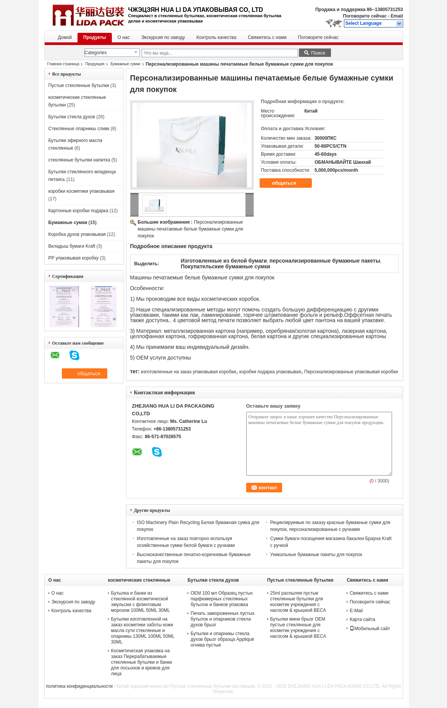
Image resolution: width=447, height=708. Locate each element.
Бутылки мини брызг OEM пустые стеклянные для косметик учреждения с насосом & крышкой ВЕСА (298, 627)
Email (397, 16)
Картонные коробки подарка (78, 210)
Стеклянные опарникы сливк (79, 128)
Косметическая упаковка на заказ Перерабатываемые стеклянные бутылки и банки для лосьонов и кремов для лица (141, 662)
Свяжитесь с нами (267, 37)
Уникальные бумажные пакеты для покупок (316, 554)
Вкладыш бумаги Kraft (71, 246)
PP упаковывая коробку (73, 258)
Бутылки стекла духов (71, 116)
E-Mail (356, 610)
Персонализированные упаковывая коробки (351, 371)
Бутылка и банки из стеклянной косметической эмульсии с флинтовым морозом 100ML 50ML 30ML (140, 601)
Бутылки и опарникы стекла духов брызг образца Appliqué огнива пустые (222, 639)
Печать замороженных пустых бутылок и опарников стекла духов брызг (222, 619)
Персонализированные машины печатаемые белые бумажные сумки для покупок (190, 229)
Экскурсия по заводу (163, 37)
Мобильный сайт (370, 628)
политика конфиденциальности (79, 686)
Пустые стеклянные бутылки (78, 85)
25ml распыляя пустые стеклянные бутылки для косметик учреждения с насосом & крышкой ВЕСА (298, 601)
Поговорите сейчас (365, 16)
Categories (96, 52)
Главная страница (63, 64)
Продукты (94, 37)
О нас (124, 37)
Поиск (318, 53)
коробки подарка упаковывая (270, 371)
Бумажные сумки (125, 64)
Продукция (94, 64)
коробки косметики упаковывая (81, 191)
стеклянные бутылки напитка (79, 160)
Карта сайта (362, 619)
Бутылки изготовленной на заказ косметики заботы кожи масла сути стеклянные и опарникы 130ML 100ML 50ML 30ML (142, 630)
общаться (289, 183)
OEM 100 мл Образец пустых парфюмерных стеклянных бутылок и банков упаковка (221, 598)
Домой (65, 37)
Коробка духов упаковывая (77, 234)
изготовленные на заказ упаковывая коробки (188, 371)
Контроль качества (217, 37)
